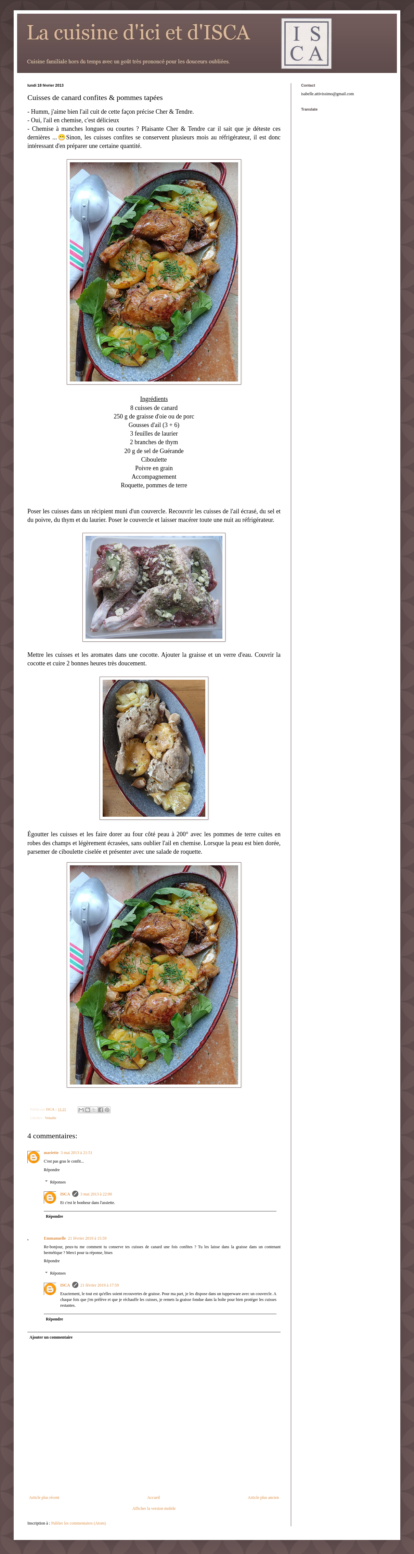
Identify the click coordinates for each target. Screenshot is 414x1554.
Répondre (52, 1169)
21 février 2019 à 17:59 (99, 1285)
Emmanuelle (55, 1238)
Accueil (153, 1497)
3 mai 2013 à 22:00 (96, 1194)
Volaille (50, 1118)
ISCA (65, 1194)
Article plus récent (44, 1497)
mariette (51, 1152)
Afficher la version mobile (154, 1508)
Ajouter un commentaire (51, 1337)
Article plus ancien (263, 1497)
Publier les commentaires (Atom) (78, 1523)
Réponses (58, 1182)
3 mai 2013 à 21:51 (76, 1152)
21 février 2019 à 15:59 (87, 1238)
